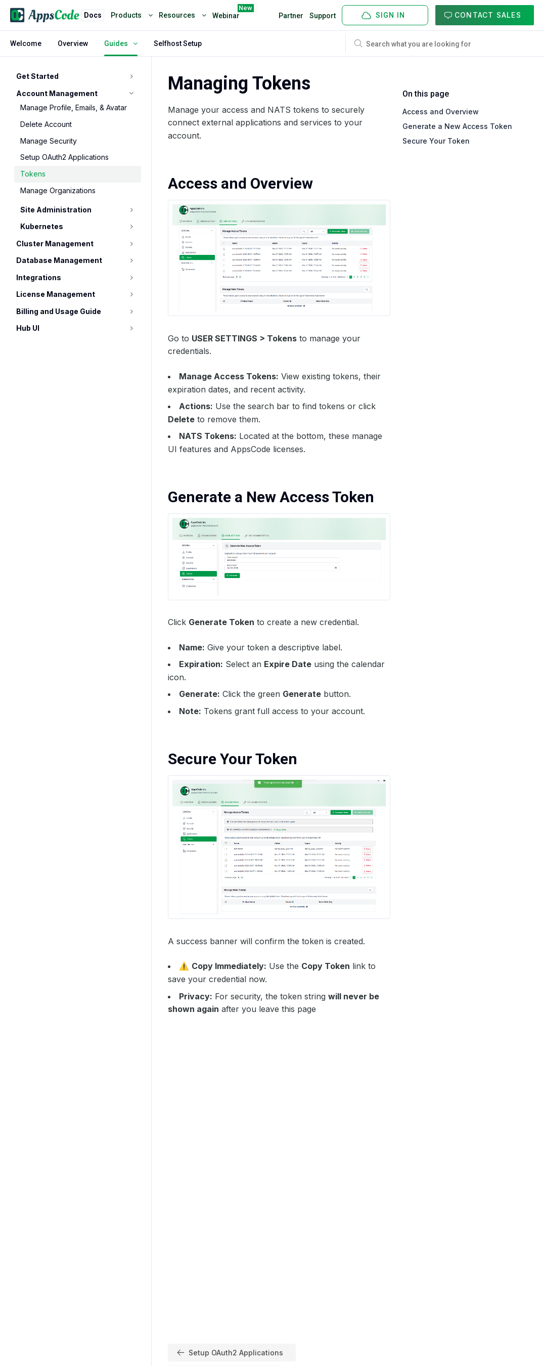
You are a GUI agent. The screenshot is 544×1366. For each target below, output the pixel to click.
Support (322, 16)
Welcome (25, 43)
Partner (291, 16)
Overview (73, 43)
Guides (121, 43)
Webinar (226, 14)
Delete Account (46, 124)
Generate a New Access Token (457, 126)
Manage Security (48, 141)
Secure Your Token (436, 141)
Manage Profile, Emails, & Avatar (73, 107)
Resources (182, 15)
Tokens (33, 173)
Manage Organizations (58, 190)
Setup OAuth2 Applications (64, 157)
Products (132, 15)
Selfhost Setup (178, 43)
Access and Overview (440, 111)
